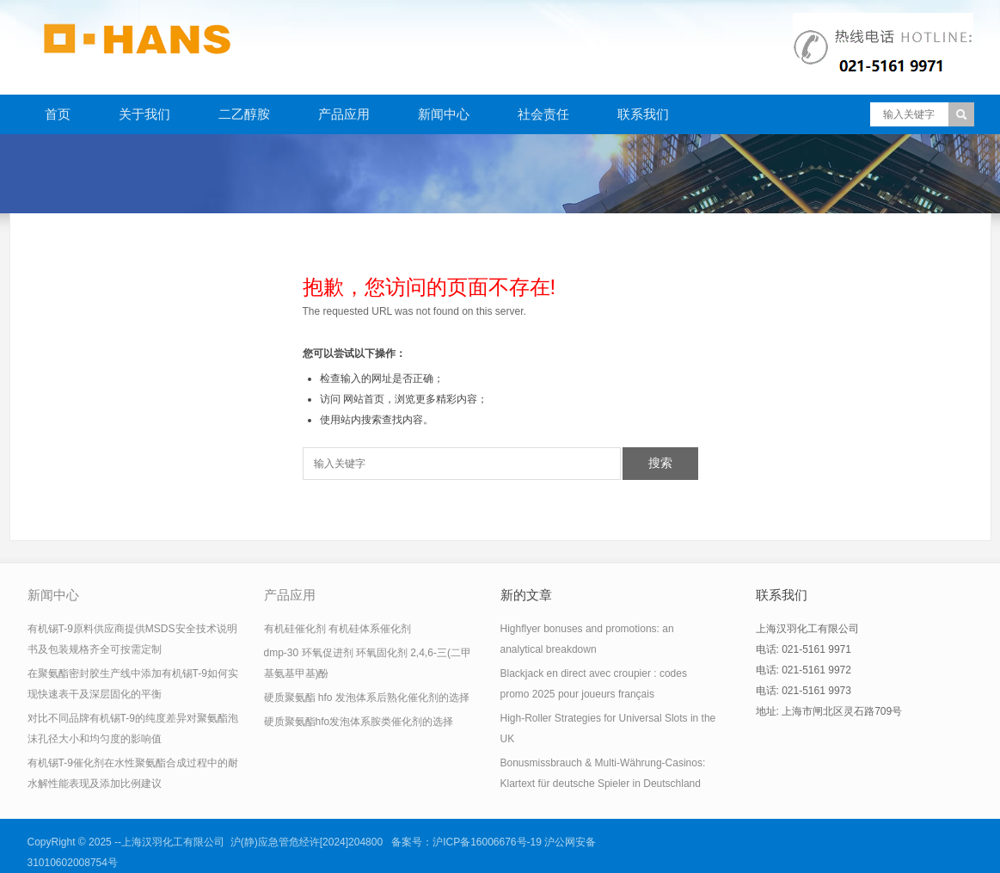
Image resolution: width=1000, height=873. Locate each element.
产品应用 (344, 114)
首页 (58, 114)
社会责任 (543, 114)
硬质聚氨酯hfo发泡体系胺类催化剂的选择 (359, 722)
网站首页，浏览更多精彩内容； (415, 399)
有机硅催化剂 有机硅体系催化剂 (337, 629)
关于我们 (144, 114)
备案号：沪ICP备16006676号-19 (466, 842)
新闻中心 (443, 114)
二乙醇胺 (244, 114)
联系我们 (643, 114)
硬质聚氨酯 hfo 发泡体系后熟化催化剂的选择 (366, 698)
